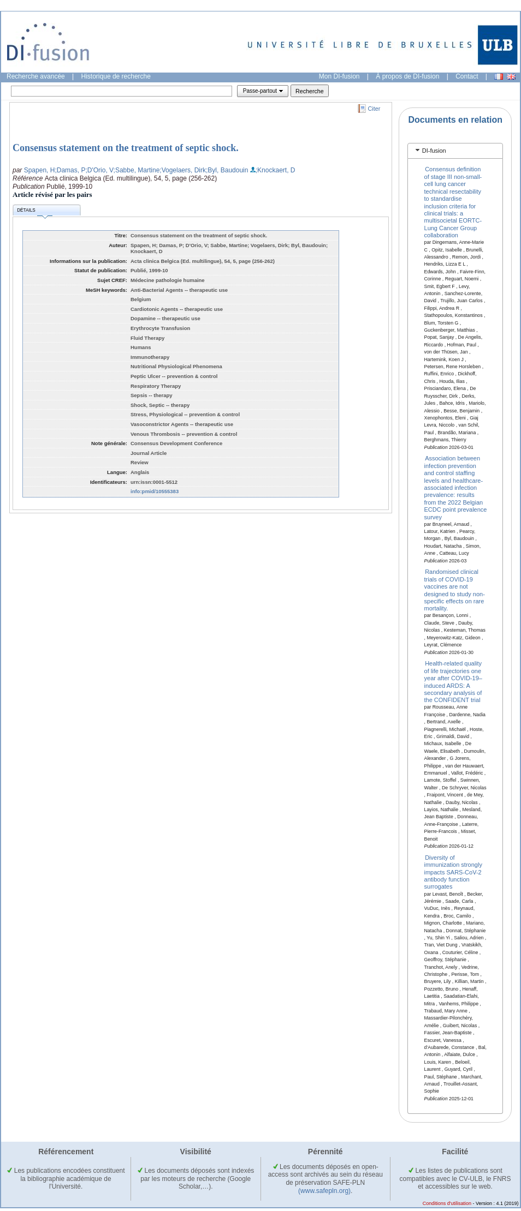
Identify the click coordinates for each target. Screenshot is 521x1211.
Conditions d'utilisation (447, 1203)
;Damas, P (70, 170)
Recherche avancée (36, 76)
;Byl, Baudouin (227, 170)
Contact (466, 76)
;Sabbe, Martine (137, 170)
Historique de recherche (116, 76)
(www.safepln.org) (324, 1191)
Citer (374, 108)
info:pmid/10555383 (155, 491)
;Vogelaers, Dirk (182, 170)
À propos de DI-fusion (407, 76)
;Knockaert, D (275, 170)
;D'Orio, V (99, 170)
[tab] (455, 151)
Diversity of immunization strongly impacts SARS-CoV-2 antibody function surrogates (453, 872)
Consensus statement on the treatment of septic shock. (126, 147)
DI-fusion (434, 150)
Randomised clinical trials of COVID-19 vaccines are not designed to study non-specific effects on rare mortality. (454, 590)
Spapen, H (39, 170)
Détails (34, 212)
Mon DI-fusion (339, 76)
